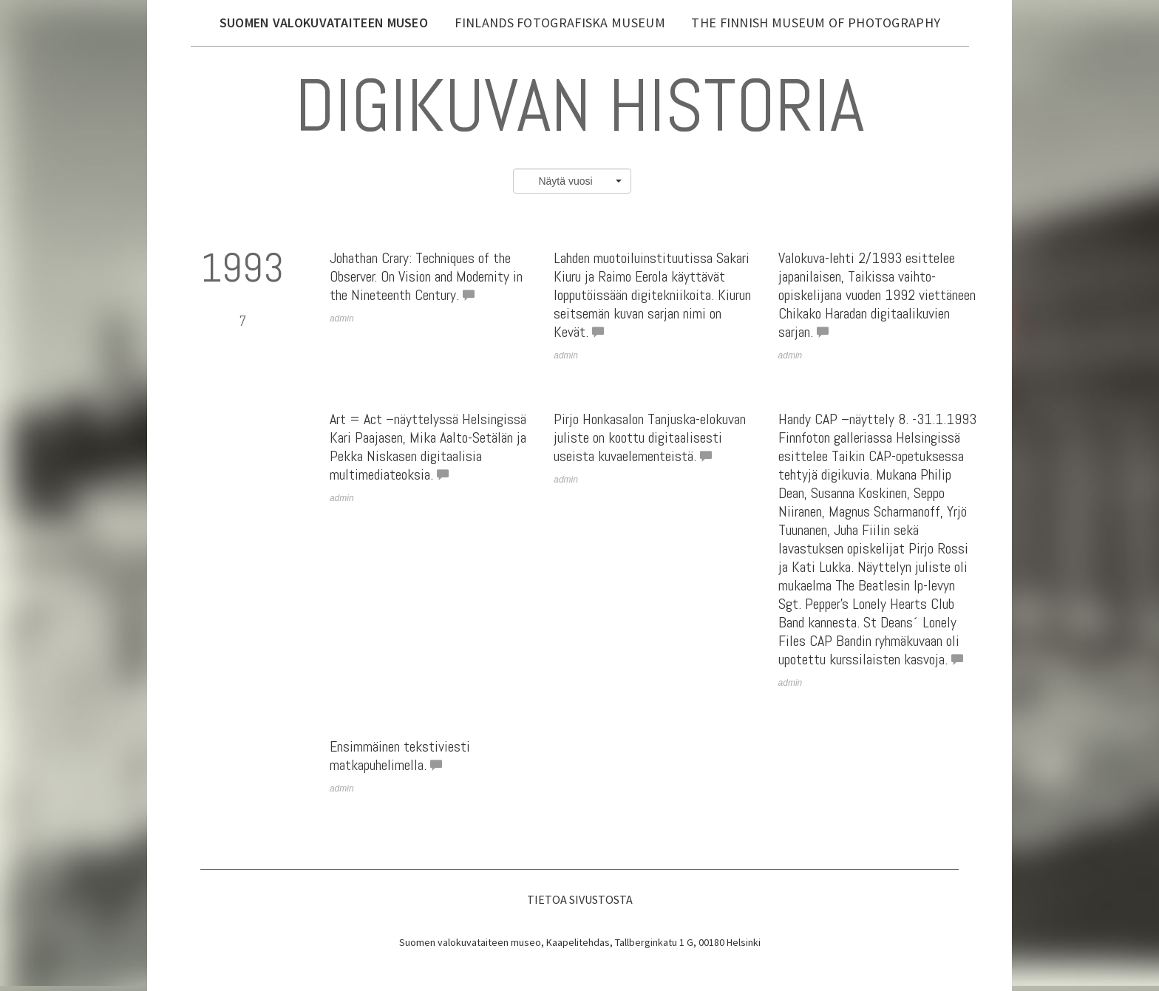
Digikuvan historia (579, 105)
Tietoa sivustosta (580, 899)
